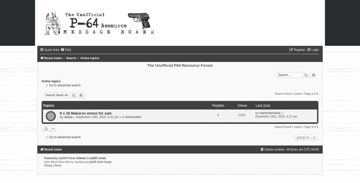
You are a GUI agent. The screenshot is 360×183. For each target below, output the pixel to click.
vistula (68, 117)
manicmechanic (270, 113)
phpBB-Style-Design (100, 162)
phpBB (62, 158)
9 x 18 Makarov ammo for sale (86, 113)
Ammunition (133, 117)
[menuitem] (66, 50)
